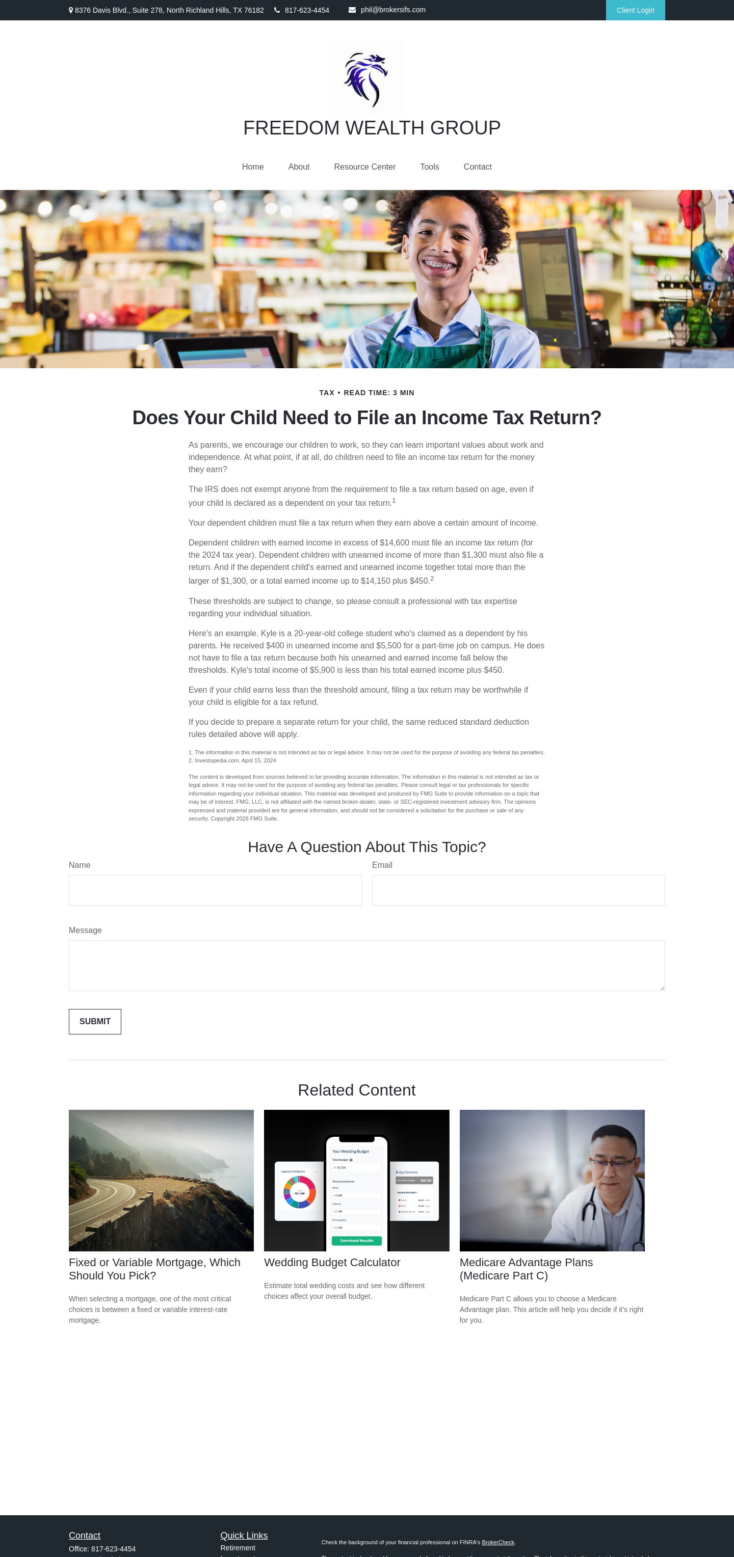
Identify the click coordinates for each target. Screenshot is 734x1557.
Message (85, 930)
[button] (253, 167)
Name (80, 865)
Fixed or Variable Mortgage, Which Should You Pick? (155, 1269)
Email (382, 865)
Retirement (238, 1548)
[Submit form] (95, 1021)
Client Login (635, 10)
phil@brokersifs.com (387, 10)
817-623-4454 (301, 10)
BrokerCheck (498, 1542)
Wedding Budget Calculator (332, 1262)
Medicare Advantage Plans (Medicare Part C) (526, 1269)
